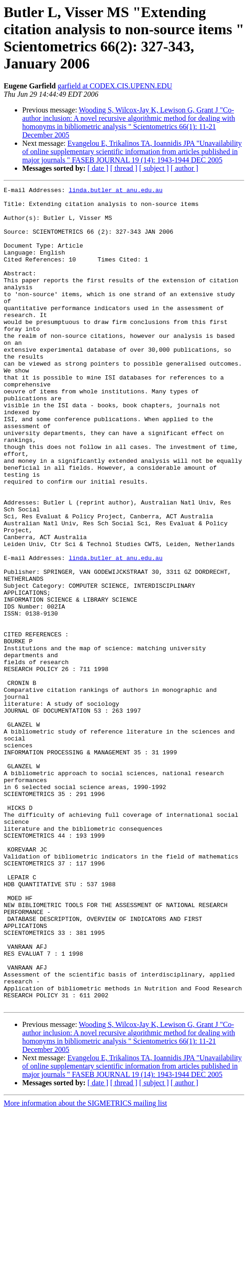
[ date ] (97, 168)
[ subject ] (154, 168)
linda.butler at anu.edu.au (115, 191)
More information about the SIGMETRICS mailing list (85, 1267)
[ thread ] (123, 168)
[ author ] (184, 168)
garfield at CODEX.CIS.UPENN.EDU (114, 86)
